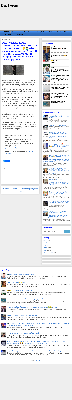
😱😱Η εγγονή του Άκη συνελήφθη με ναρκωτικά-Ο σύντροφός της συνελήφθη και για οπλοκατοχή (60, 69)
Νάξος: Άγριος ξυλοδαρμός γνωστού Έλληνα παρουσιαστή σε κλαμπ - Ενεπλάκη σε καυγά (59, 116)
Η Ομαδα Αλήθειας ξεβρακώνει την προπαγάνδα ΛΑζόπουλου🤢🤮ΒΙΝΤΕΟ (32, 307)
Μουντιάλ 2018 (18, 34)
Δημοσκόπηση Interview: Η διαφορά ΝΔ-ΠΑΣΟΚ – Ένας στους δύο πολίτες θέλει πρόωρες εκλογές (60, 87)
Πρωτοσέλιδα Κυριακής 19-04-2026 (57, 125)
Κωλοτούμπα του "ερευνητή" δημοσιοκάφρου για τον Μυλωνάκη (58, 102)
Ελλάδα (51, 31)
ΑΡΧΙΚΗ (6, 31)
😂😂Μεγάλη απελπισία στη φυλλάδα (19, 290)
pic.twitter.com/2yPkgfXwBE (14, 148)
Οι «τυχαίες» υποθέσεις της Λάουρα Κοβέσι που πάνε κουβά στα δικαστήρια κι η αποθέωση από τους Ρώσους (59, 95)
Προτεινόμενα (16, 31)
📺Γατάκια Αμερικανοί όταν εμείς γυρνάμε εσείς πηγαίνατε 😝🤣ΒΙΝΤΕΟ (59, 55)
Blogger (38, 360)
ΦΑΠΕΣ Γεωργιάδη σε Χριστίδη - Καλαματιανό (22, 315)
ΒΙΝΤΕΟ (45, 247)
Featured (45, 250)
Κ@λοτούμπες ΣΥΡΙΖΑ (38, 31)
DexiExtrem (9, 5)
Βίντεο (66, 31)
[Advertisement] (36, 19)
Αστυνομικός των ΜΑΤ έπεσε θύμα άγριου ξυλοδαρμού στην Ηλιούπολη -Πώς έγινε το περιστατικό (59, 202)
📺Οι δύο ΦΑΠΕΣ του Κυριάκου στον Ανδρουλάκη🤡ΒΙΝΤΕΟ (59, 47)
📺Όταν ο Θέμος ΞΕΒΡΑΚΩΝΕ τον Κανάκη (21, 274)
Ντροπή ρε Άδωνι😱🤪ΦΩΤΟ (17, 282)
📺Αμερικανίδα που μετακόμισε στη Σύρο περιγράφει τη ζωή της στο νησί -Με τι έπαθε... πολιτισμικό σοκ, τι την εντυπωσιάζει (58, 192)
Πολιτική (26, 31)
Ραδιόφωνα (7, 34)
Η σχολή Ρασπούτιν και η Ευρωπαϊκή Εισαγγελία (23, 333)
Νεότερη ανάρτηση (9, 189)
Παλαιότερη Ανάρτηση (29, 189)
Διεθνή (59, 31)
